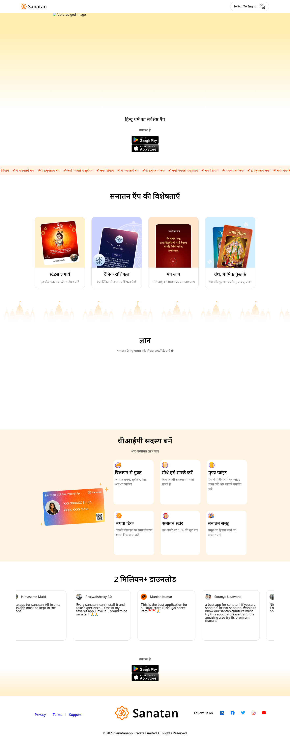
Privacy (40, 714)
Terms (57, 714)
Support (75, 714)
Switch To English (250, 6)
